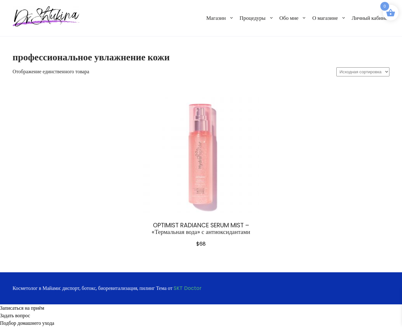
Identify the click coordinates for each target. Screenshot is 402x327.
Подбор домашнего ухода (27, 323)
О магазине (325, 18)
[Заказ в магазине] (362, 71)
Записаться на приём (22, 308)
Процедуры (253, 18)
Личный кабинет (370, 18)
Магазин (216, 18)
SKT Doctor (188, 288)
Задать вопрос (15, 315)
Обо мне (289, 18)
